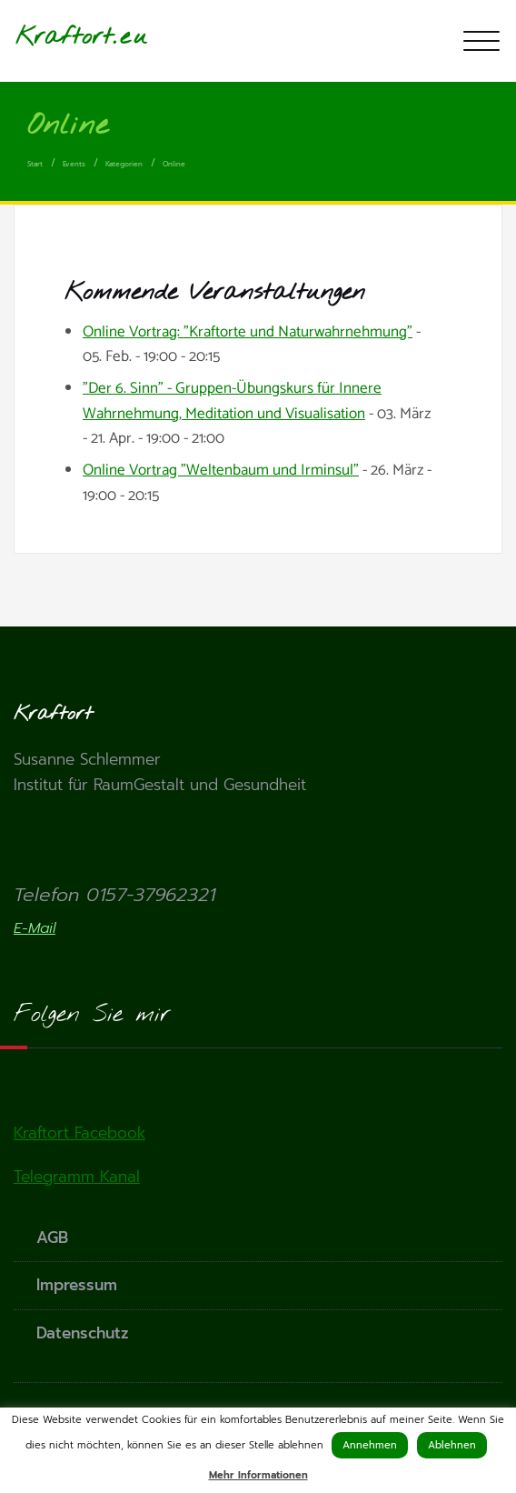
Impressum (76, 1285)
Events (74, 163)
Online (174, 163)
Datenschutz (82, 1333)
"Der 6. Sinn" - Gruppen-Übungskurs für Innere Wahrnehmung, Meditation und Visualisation (232, 401)
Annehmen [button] (369, 1445)
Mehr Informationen (258, 1475)
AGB (52, 1237)
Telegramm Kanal (77, 1176)
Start (35, 163)
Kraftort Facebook (79, 1133)
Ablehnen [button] (452, 1445)
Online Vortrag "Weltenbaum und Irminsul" (221, 470)
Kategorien (124, 163)
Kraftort (64, 37)
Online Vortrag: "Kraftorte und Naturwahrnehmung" (247, 332)
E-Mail (34, 928)
